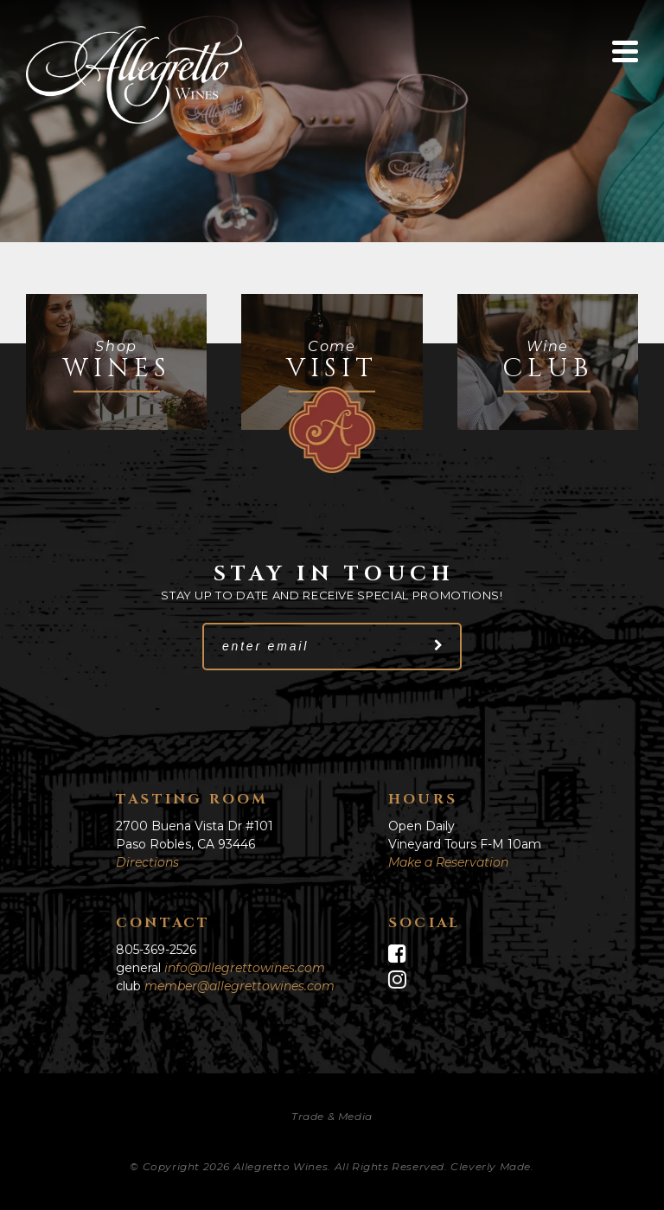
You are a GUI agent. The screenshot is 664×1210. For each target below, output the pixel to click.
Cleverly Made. (491, 1166)
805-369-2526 (156, 949)
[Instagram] (468, 980)
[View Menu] (625, 51)
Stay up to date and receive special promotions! (332, 595)
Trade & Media (332, 1116)
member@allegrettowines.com (239, 986)
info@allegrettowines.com (244, 968)
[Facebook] (468, 954)
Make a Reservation (448, 862)
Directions (147, 862)
